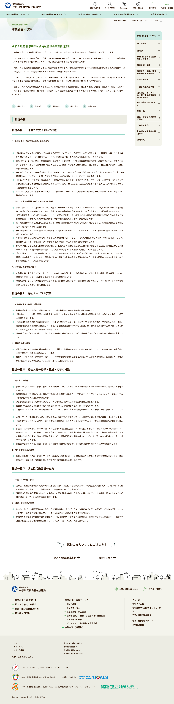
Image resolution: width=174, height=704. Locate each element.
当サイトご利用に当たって (74, 643)
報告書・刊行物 (157, 14)
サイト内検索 (19, 650)
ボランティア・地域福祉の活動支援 (82, 623)
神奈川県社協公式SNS (141, 614)
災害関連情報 (138, 624)
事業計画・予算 (143, 65)
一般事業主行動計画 (145, 86)
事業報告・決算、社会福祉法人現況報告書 (146, 72)
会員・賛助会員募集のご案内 (146, 118)
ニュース (136, 599)
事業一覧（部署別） (74, 627)
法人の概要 (142, 43)
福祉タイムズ (138, 603)
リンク (16, 643)
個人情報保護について (72, 650)
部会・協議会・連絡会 (88, 14)
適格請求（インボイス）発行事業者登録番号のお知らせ (146, 95)
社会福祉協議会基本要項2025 (146, 132)
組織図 (140, 50)
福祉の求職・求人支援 (76, 611)
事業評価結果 (142, 79)
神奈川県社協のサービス (52, 14)
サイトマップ (19, 646)
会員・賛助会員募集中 (65, 557)
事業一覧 (141, 110)
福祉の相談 (71, 604)
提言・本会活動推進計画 (124, 14)
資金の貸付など (73, 607)
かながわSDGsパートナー (146, 103)
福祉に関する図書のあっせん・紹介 (146, 609)
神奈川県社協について (16, 14)
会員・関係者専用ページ (142, 620)
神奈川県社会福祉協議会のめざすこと (146, 57)
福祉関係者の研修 (74, 619)
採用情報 (141, 139)
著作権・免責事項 (70, 646)
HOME (156, 21)
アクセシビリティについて (74, 653)
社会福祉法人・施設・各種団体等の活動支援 (86, 615)
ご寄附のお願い (143, 125)
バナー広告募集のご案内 (22, 657)
